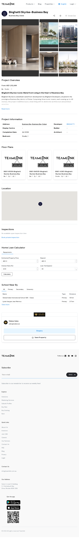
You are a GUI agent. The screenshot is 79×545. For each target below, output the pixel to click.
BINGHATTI (70, 124)
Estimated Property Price (10, 258)
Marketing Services (8, 400)
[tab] (7, 252)
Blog (3, 451)
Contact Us (5, 444)
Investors (5, 431)
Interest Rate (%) (7, 266)
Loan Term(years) (46, 266)
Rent (3, 414)
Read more (6, 109)
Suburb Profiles (7, 403)
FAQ (3, 448)
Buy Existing (5, 410)
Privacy (4, 454)
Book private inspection (10, 237)
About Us (5, 427)
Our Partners (6, 441)
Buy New (4, 407)
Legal (3, 458)
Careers (4, 437)
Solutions (5, 397)
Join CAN (5, 434)
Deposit (43, 258)
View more (5, 304)
